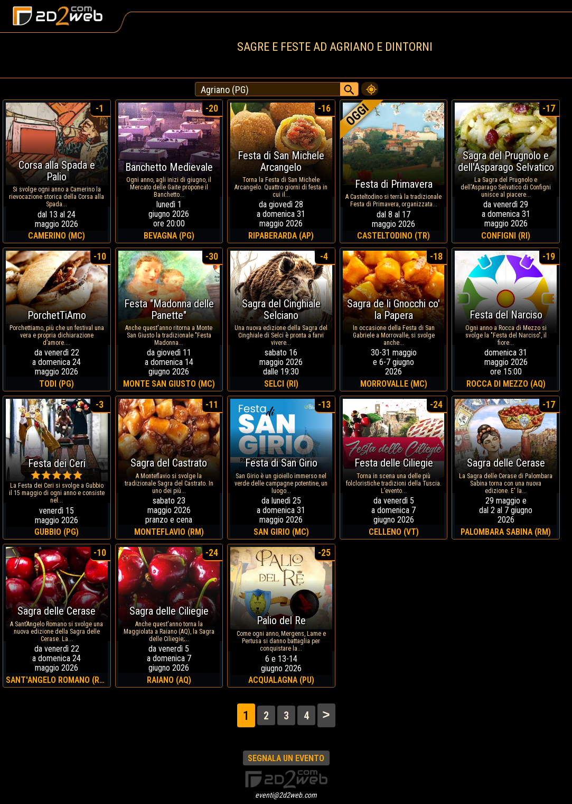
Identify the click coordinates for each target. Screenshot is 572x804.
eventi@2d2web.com (286, 795)
